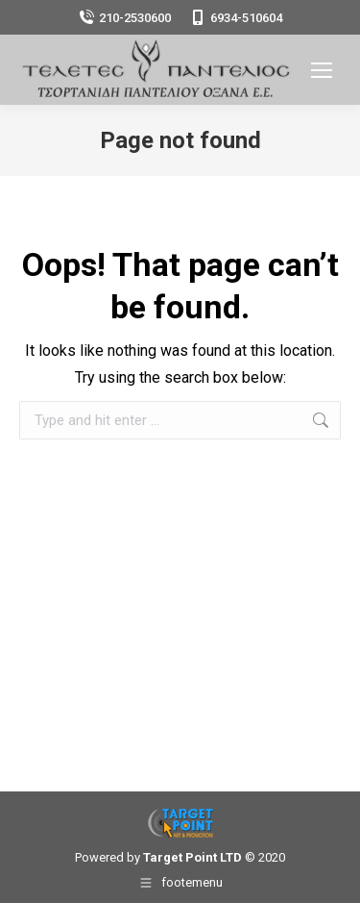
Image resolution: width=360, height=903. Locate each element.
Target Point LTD (192, 857)
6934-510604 (236, 18)
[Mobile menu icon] (321, 70)
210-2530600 (125, 18)
